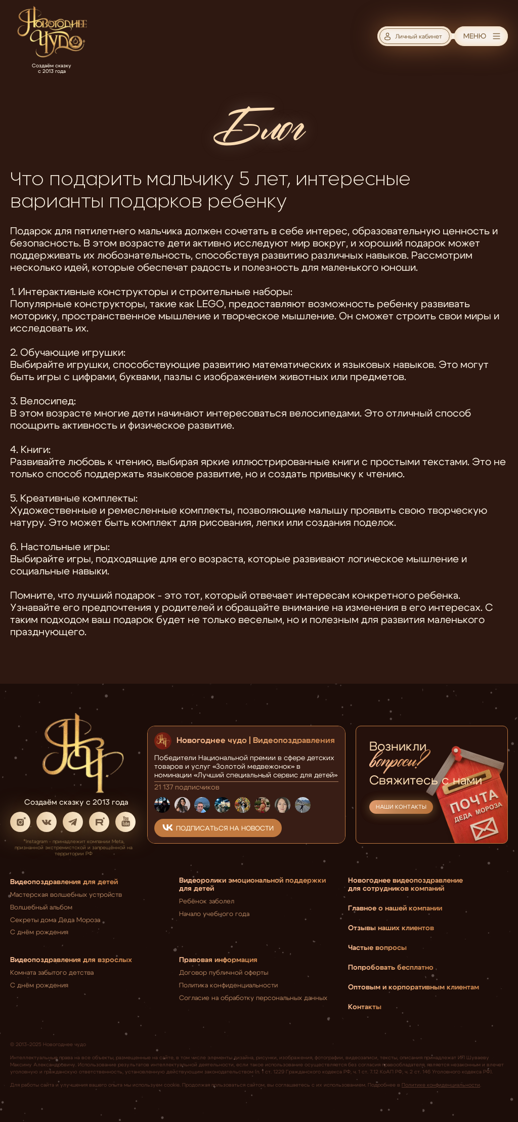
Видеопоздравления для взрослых (71, 959)
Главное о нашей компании (395, 907)
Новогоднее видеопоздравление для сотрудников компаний (405, 884)
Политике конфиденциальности (441, 1084)
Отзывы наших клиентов (391, 927)
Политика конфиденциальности (228, 984)
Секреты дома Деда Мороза (55, 919)
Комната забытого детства (52, 972)
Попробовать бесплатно (391, 967)
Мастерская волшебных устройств (66, 894)
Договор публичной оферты (223, 972)
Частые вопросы (377, 947)
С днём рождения (39, 931)
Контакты (364, 1006)
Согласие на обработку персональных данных (253, 997)
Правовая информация (218, 959)
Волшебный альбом (41, 906)
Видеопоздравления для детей (64, 881)
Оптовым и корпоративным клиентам (413, 986)
